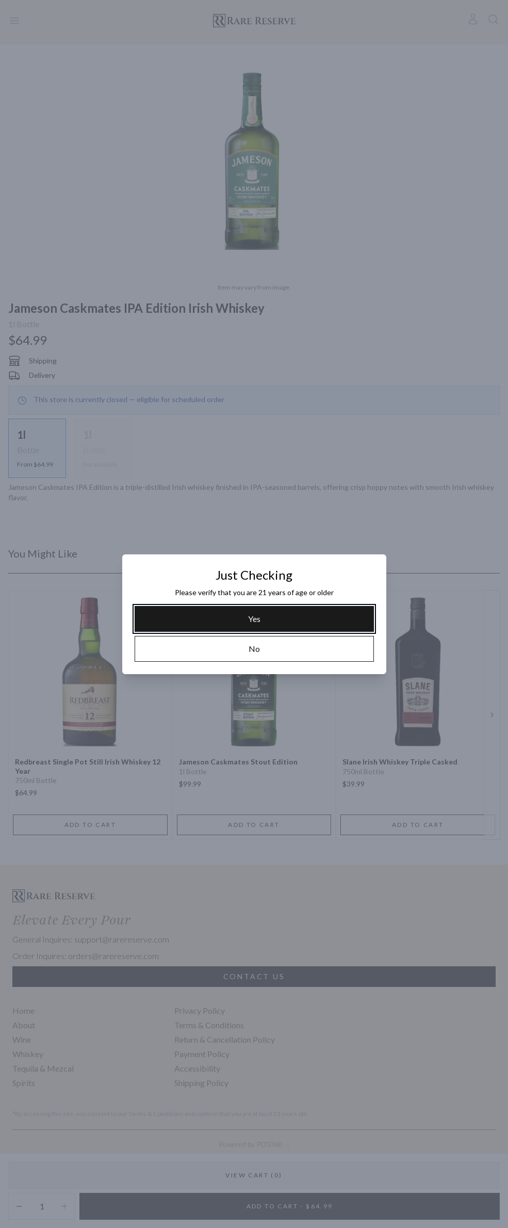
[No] (254, 649)
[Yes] (254, 619)
